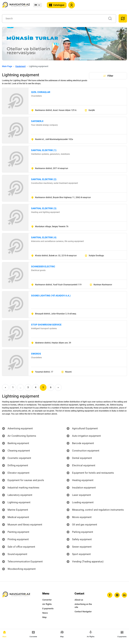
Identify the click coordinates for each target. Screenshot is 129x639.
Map (44, 617)
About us (79, 600)
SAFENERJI (37, 121)
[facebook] (109, 595)
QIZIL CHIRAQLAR (40, 92)
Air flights (47, 604)
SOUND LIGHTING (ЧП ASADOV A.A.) (51, 295)
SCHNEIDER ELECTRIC (43, 266)
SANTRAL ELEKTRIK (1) (43, 150)
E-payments (48, 608)
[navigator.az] (16, 595)
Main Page (7, 66)
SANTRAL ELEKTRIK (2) (43, 179)
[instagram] (116, 595)
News (45, 613)
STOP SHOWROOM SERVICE (46, 324)
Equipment (20, 66)
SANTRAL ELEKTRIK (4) (43, 237)
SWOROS (36, 353)
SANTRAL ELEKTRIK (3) (43, 208)
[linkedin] (124, 595)
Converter (47, 600)
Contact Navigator (83, 611)
